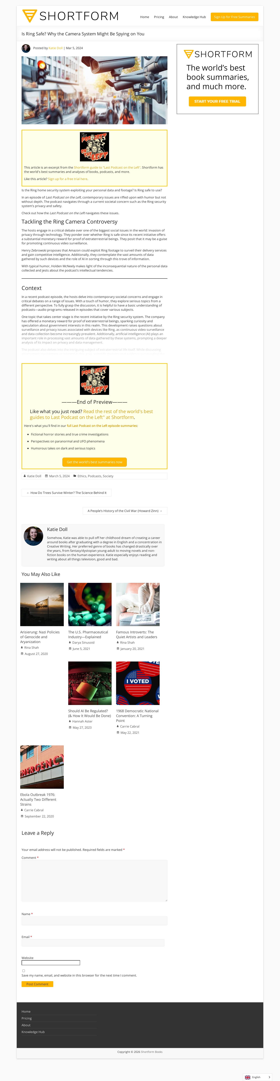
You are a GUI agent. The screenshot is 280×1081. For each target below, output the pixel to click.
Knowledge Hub (194, 17)
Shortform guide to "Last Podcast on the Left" (107, 167)
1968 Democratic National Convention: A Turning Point (137, 714)
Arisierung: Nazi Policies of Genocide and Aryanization (40, 635)
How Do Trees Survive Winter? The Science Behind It (67, 491)
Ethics (82, 474)
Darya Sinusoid (83, 641)
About (173, 17)
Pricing (159, 17)
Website (27, 956)
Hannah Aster (82, 720)
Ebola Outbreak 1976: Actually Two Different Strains (38, 798)
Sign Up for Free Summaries (234, 17)
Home (144, 17)
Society (108, 474)
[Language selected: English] (257, 1077)
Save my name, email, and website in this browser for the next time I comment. (79, 974)
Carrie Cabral (129, 724)
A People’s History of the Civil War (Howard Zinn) (125, 509)
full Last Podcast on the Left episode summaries (102, 426)
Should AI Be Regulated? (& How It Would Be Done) (89, 711)
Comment (30, 856)
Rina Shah (31, 646)
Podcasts (94, 474)
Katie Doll (56, 48)
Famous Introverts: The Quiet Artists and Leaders (136, 633)
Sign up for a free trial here (67, 179)
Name (27, 912)
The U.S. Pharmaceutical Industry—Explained (88, 633)
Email (27, 935)
